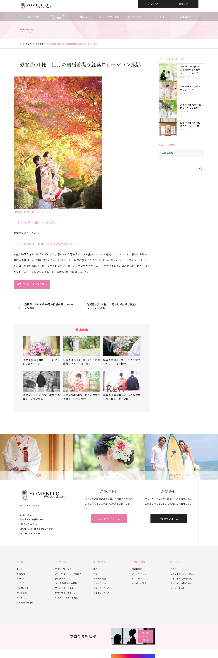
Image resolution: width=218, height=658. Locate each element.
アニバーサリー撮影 (109, 16)
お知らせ (21, 578)
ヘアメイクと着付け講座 (66, 597)
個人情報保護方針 (25, 602)
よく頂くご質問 (139, 583)
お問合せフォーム (168, 518)
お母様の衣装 (99, 578)
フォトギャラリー (140, 573)
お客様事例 (185, 16)
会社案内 (21, 573)
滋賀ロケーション (101, 588)
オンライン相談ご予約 (180, 583)
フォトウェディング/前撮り (68, 573)
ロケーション (160, 16)
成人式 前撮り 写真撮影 (66, 583)
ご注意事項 (22, 593)
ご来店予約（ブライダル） (182, 573)
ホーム (20, 569)
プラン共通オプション (65, 593)
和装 (95, 569)
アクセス (21, 597)
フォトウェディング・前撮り (58, 17)
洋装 (95, 573)
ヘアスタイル (99, 583)
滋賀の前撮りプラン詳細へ (32, 284)
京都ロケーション (101, 593)
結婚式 (83, 16)
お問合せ (183, 3)
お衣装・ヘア (134, 16)
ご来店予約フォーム (108, 518)
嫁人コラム (137, 578)
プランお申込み (177, 588)
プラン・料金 (32, 16)
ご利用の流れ (23, 588)
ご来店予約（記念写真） (181, 578)
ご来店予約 (153, 3)
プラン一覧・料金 (63, 569)
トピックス (22, 583)
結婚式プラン (61, 578)
